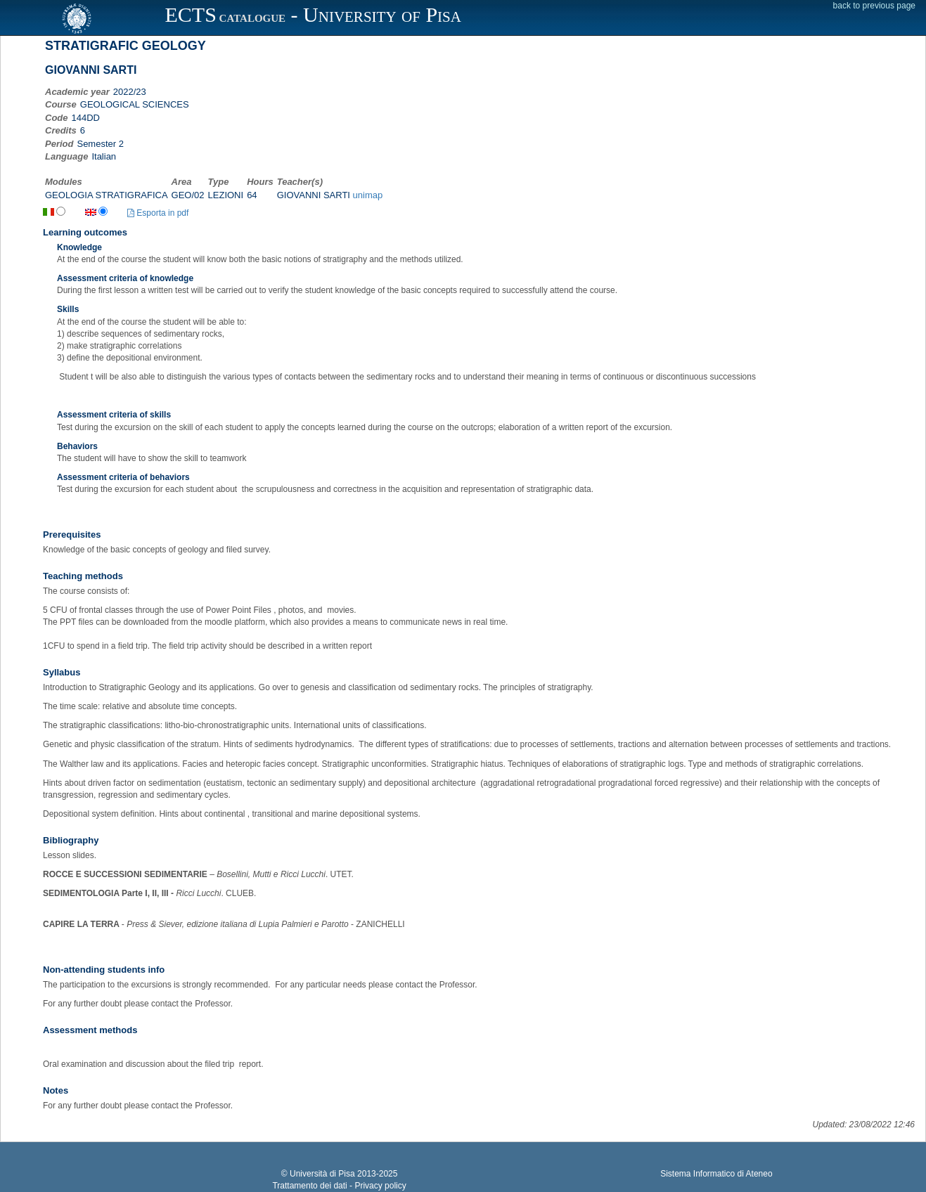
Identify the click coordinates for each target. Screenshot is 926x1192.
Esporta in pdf (157, 213)
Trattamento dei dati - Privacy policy (339, 1186)
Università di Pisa (322, 1174)
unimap (368, 195)
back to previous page (874, 6)
